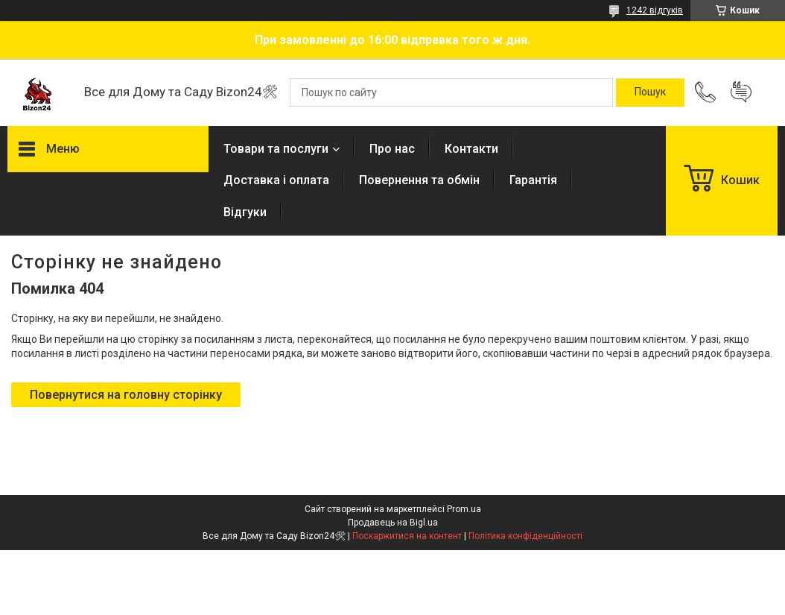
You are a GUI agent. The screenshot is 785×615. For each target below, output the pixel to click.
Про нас (392, 149)
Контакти (471, 149)
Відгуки (245, 212)
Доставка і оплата (276, 180)
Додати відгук (741, 92)
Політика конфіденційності (525, 536)
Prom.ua (464, 509)
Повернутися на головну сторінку (126, 395)
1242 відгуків (654, 10)
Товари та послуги (275, 149)
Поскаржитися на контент (407, 536)
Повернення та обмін (419, 180)
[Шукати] (650, 92)
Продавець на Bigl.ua (393, 522)
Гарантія (533, 180)
